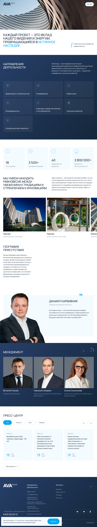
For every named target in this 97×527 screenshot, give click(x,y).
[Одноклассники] (90, 512)
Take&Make (90, 523)
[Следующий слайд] (91, 351)
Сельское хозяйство (34, 514)
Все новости (11, 466)
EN (91, 4)
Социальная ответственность (33, 507)
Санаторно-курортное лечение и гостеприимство (36, 503)
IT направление (32, 494)
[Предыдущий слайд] (84, 351)
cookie (16, 520)
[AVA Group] (9, 4)
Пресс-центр (60, 492)
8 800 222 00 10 (10, 514)
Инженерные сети (33, 511)
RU (88, 4)
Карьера (59, 489)
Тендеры (59, 495)
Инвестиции (31, 492)
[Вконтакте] (77, 512)
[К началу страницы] (91, 487)
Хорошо (53, 521)
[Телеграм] (84, 512)
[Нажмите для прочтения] (18, 445)
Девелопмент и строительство (32, 498)
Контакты (59, 498)
